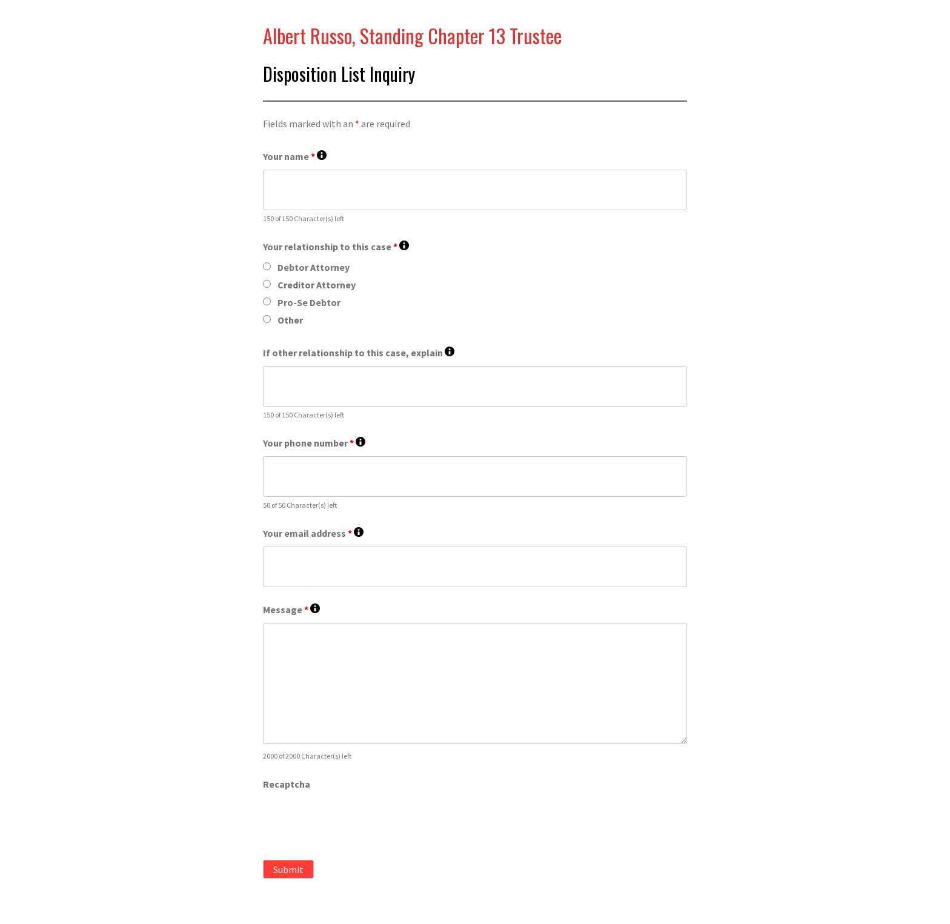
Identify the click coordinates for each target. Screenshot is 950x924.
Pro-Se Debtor (308, 302)
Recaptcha (286, 784)
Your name (295, 156)
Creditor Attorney (316, 285)
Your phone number (314, 443)
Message (291, 609)
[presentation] (355, 821)
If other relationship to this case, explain (358, 353)
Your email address (313, 533)
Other (290, 320)
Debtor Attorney (313, 267)
